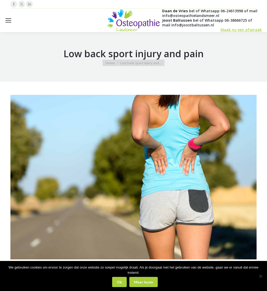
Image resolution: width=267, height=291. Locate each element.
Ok (119, 282)
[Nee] (260, 276)
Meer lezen (143, 282)
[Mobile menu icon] (8, 20)
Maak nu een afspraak (241, 29)
